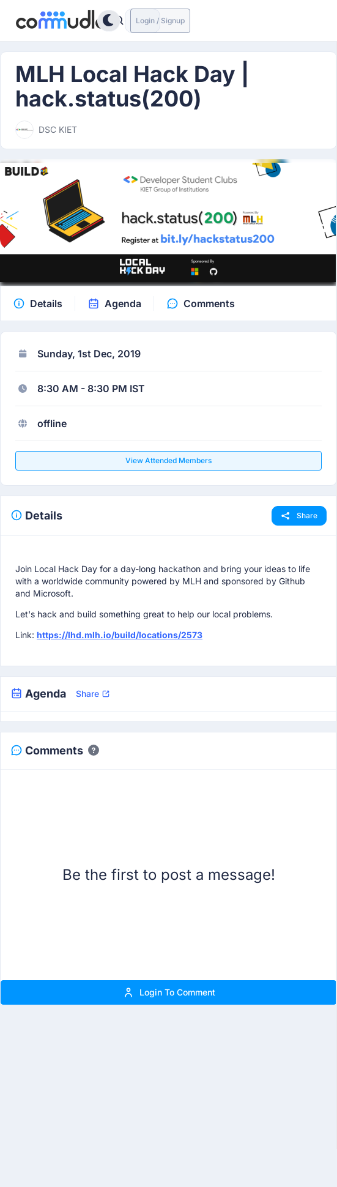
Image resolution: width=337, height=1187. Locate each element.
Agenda (123, 303)
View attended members (168, 460)
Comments (209, 303)
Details (46, 303)
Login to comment (168, 992)
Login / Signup (160, 20)
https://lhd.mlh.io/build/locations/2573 (119, 635)
